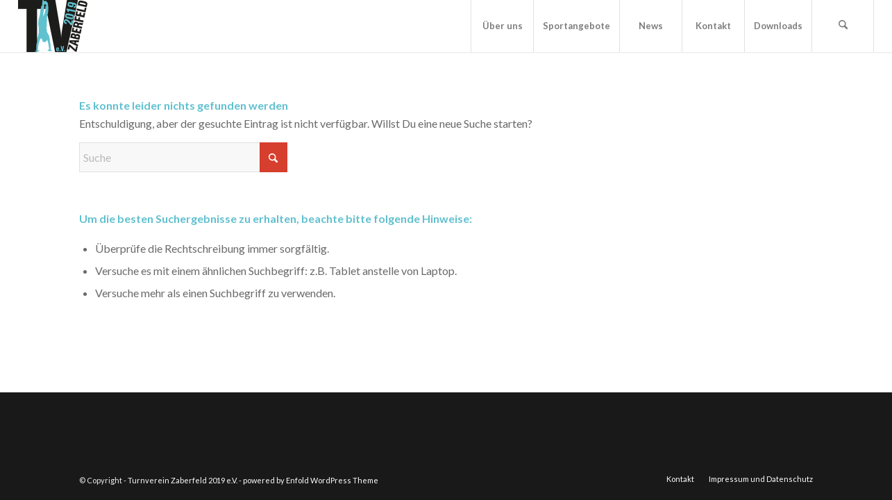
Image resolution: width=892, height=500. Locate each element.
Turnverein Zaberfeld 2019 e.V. (182, 480)
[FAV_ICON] (52, 26)
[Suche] (842, 26)
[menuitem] (502, 26)
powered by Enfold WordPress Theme (310, 480)
